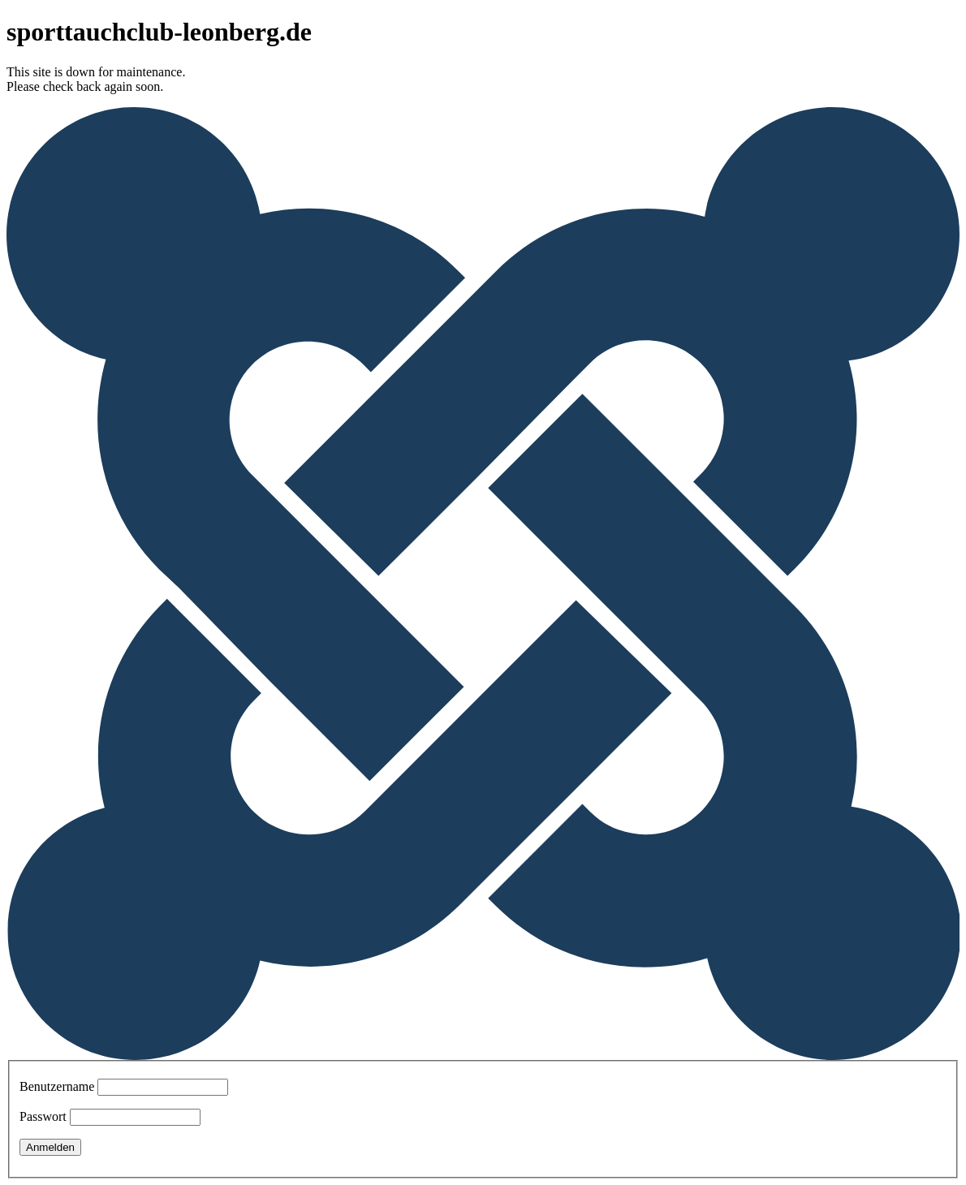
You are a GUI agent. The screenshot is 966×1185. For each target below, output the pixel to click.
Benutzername (56, 1086)
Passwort (43, 1116)
